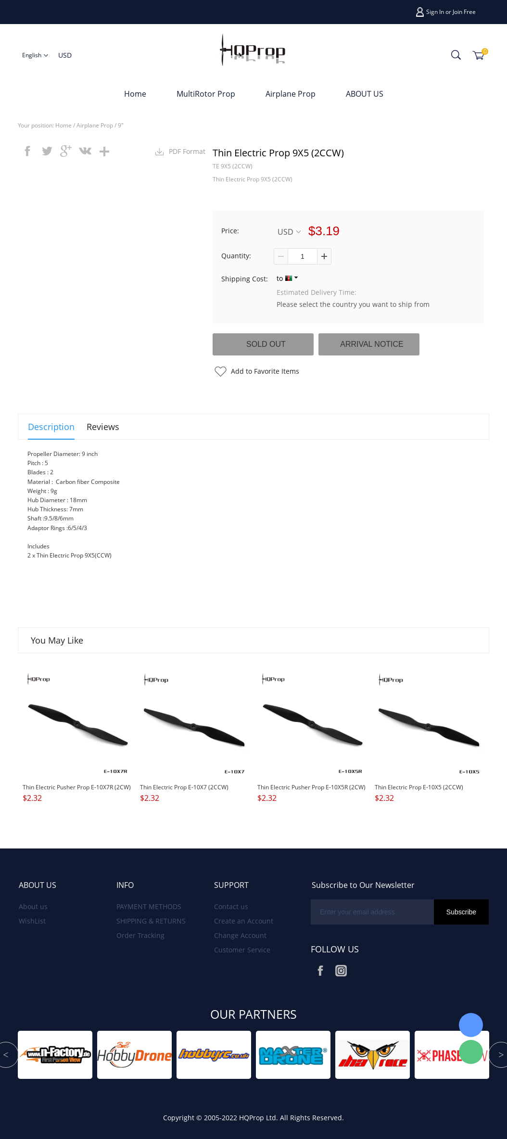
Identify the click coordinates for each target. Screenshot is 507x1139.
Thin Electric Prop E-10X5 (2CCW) (419, 787)
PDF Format (187, 151)
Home (135, 94)
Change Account (240, 935)
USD (289, 232)
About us (33, 906)
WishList (32, 920)
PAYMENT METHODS (148, 906)
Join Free (464, 12)
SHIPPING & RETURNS (151, 920)
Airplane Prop (291, 94)
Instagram (341, 970)
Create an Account (243, 920)
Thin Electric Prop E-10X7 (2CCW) (184, 787)
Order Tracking (140, 935)
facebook (27, 151)
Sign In (435, 12)
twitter (46, 151)
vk (85, 151)
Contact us (231, 906)
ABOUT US (364, 94)
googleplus (66, 151)
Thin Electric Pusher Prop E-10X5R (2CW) (311, 787)
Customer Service (242, 949)
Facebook (320, 970)
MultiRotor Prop (206, 94)
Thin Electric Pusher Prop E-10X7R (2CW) (77, 787)
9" (121, 125)
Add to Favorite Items (265, 371)
